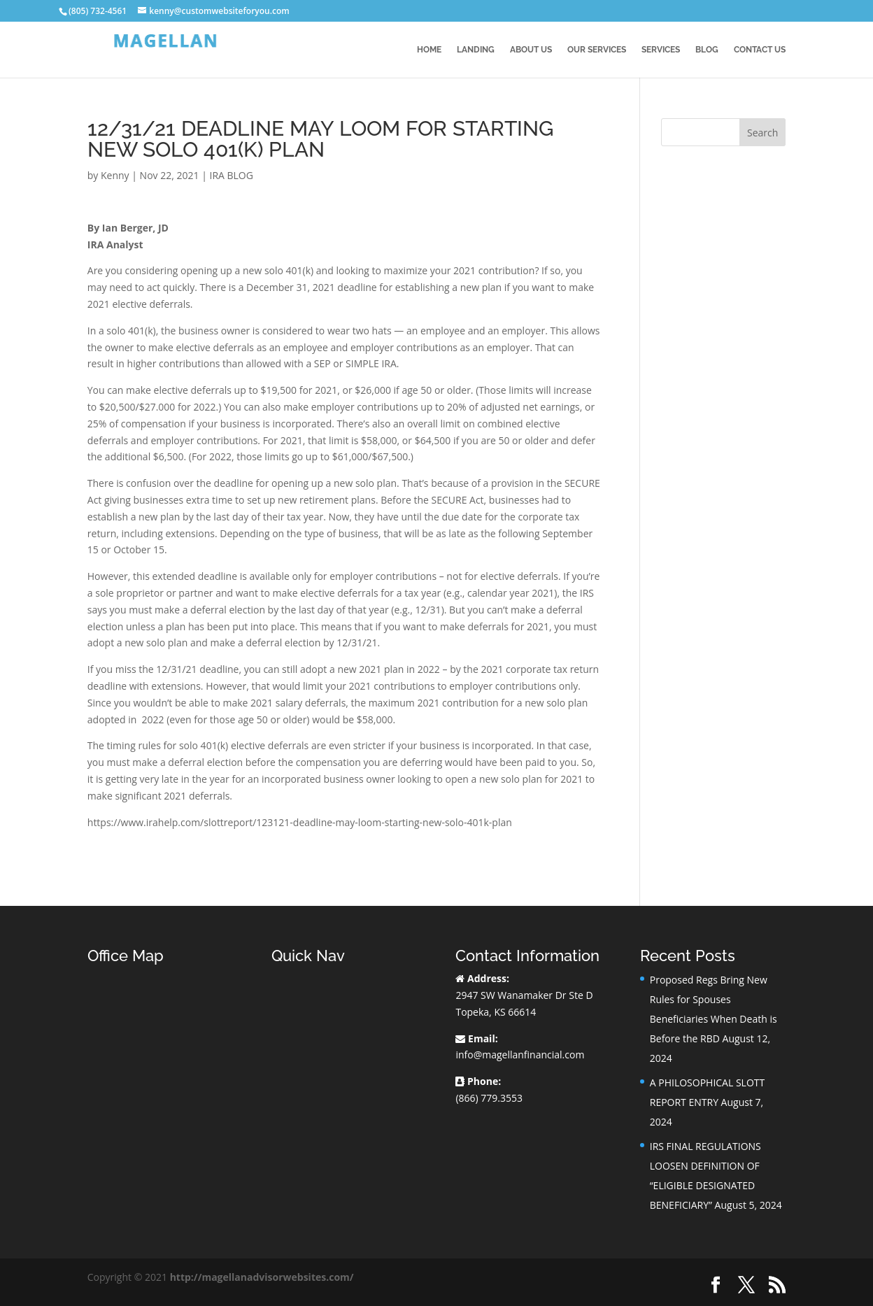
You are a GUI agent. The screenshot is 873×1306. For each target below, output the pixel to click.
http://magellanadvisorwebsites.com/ (262, 1277)
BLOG (706, 50)
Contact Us (760, 50)
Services (660, 50)
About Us (531, 50)
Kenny (115, 175)
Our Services (596, 50)
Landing (476, 50)
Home (429, 50)
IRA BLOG (231, 175)
